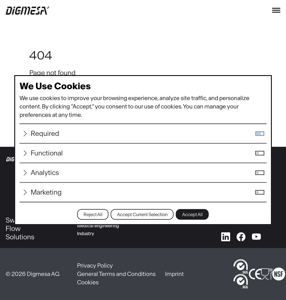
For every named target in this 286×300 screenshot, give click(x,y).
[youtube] (256, 235)
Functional (47, 153)
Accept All (192, 214)
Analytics (45, 172)
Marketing (46, 192)
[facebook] (241, 235)
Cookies (88, 282)
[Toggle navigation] (276, 10)
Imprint (174, 273)
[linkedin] (225, 235)
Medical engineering (98, 225)
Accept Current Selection (142, 214)
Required (45, 133)
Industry (85, 233)
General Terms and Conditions (116, 273)
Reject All (93, 214)
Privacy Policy (95, 265)
